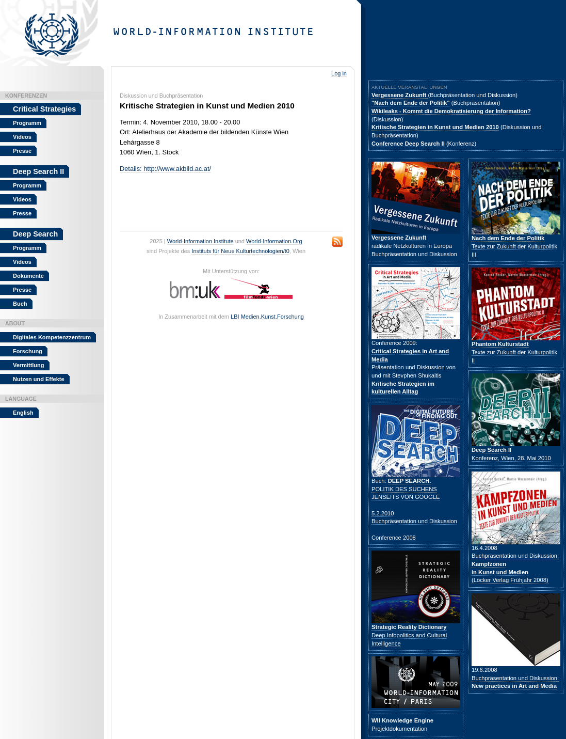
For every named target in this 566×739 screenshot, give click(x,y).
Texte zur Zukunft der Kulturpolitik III (514, 246)
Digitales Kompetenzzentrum (52, 337)
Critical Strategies (44, 109)
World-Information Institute (200, 241)
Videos (22, 137)
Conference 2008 (393, 537)
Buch (20, 304)
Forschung (27, 351)
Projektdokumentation (399, 729)
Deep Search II (38, 171)
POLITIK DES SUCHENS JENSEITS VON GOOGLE (405, 489)
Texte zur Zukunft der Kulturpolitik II (514, 352)
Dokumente (28, 276)
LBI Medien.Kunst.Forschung (267, 316)
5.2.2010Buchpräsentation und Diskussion (414, 517)
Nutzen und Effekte (38, 379)
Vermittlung (28, 365)
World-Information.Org (274, 241)
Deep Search (35, 234)
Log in (339, 73)
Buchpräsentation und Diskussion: (515, 682)
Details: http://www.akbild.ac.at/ (165, 168)
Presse (22, 151)
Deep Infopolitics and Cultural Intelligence (409, 635)
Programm (27, 123)
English (23, 413)
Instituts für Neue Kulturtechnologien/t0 (240, 251)
